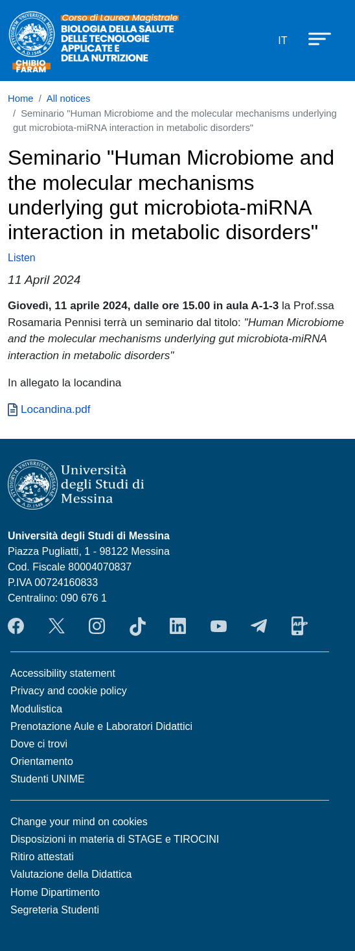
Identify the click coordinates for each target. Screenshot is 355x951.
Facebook (16, 626)
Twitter (57, 626)
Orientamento (41, 761)
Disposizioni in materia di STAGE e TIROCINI (114, 839)
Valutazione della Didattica (71, 874)
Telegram (259, 626)
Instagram (97, 626)
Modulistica (36, 708)
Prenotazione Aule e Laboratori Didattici (101, 726)
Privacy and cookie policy (68, 690)
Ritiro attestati (42, 856)
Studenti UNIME (47, 778)
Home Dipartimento (55, 892)
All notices (69, 98)
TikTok (138, 626)
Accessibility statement (62, 673)
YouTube (219, 626)
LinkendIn (178, 626)
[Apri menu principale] (313, 38)
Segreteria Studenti (54, 909)
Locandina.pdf (56, 409)
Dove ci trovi (38, 743)
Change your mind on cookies (79, 821)
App (300, 626)
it (282, 40)
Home (21, 98)
